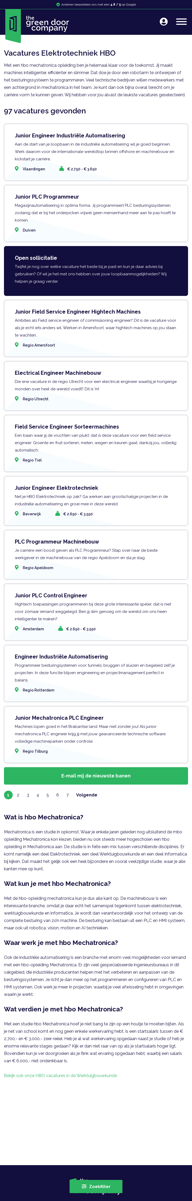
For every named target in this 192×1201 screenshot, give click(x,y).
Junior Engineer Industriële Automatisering (70, 135)
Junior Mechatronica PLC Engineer (59, 718)
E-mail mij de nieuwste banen (96, 776)
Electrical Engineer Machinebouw (58, 373)
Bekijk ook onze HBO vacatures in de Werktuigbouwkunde (60, 1075)
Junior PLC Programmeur (47, 197)
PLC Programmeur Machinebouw (57, 542)
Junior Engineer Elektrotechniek (56, 488)
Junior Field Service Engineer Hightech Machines (78, 312)
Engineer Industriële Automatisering (61, 657)
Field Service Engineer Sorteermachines (67, 427)
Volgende (86, 795)
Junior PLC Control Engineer (51, 595)
